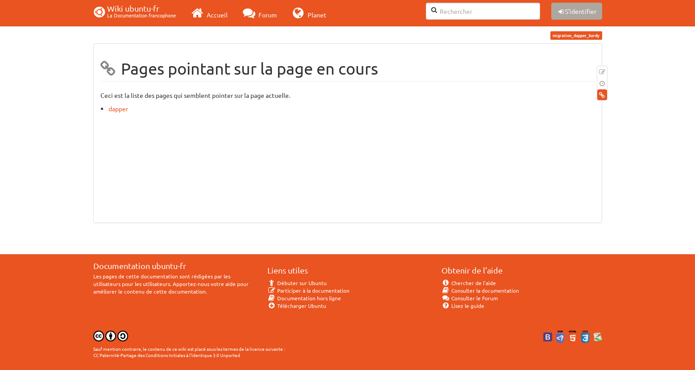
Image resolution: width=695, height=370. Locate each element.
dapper (118, 109)
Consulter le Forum (469, 298)
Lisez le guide (463, 305)
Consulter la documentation (480, 290)
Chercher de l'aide (468, 282)
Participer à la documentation (308, 290)
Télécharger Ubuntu (297, 305)
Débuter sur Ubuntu (297, 282)
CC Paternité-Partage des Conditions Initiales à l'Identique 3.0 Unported (166, 355)
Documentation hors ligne (304, 298)
